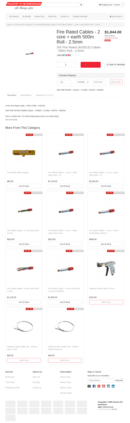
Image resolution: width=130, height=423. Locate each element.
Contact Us (64, 16)
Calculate (116, 82)
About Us (36, 377)
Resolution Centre (12, 388)
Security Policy (66, 393)
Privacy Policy (65, 382)
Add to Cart (106, 302)
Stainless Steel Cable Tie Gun (102, 288)
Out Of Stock (24, 186)
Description (11, 95)
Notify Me (90, 64)
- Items (109, 5)
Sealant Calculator (80, 16)
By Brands (27, 16)
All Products (14, 16)
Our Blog (36, 382)
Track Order (10, 382)
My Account (9, 377)
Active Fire (52, 16)
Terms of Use (65, 377)
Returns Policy (65, 388)
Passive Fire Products (23, 25)
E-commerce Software (105, 409)
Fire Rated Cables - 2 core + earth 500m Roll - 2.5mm (79, 25)
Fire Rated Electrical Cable (44, 25)
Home (9, 25)
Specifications (26, 95)
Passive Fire (39, 16)
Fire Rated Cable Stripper (18, 172)
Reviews (44, 95)
